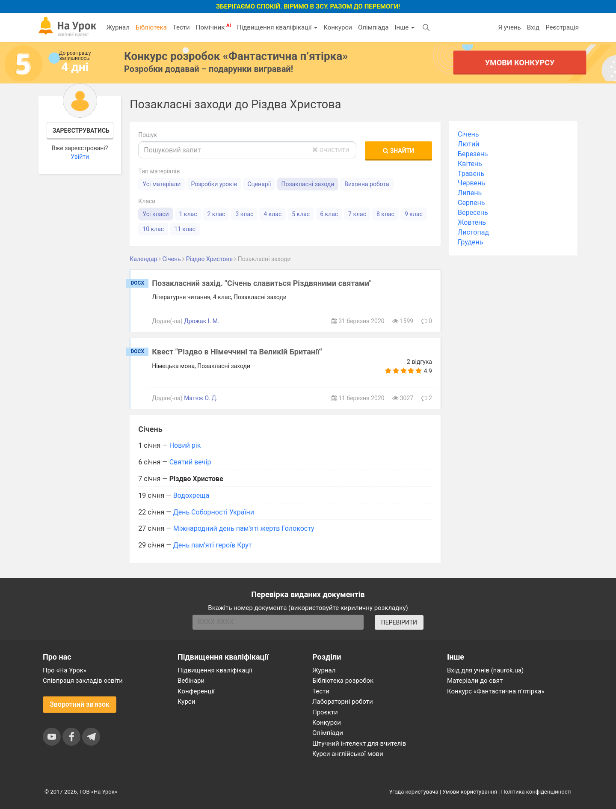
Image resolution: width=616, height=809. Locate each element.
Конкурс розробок (236, 56)
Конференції (196, 691)
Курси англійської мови (347, 754)
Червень (471, 183)
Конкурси (337, 27)
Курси (186, 701)
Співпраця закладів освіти (83, 680)
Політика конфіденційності (536, 791)
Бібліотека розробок (342, 680)
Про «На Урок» (64, 670)
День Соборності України (213, 512)
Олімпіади (327, 733)
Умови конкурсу (519, 62)
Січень (468, 134)
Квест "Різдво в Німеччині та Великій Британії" (237, 351)
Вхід (533, 27)
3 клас (244, 214)
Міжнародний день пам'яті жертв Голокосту (243, 528)
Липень (470, 193)
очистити (330, 150)
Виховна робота (366, 184)
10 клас (153, 229)
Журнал (117, 27)
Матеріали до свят (475, 680)
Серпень (471, 203)
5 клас (301, 214)
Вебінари (191, 680)
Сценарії (259, 184)
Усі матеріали (161, 184)
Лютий (469, 144)
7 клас (357, 214)
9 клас (414, 214)
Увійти (80, 156)
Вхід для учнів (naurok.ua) (485, 670)
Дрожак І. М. (201, 321)
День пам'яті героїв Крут (212, 545)
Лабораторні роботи (342, 701)
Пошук (147, 134)
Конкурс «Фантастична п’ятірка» (495, 691)
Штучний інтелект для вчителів (359, 743)
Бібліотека (151, 27)
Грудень (470, 242)
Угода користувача (413, 791)
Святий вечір (190, 462)
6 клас (329, 214)
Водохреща (191, 495)
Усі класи (155, 214)
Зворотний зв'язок (80, 704)
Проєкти (325, 712)
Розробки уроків (214, 184)
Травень (471, 174)
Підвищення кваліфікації (277, 27)
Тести (181, 27)
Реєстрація (562, 27)
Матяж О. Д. (201, 398)
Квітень (470, 164)
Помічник (213, 27)
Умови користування (469, 791)
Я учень (509, 27)
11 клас (184, 229)
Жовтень (472, 222)
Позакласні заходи (308, 184)
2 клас (216, 214)
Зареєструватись (81, 130)
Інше (404, 27)
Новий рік (185, 445)
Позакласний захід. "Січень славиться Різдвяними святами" (261, 283)
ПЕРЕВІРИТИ (399, 622)
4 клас (272, 214)
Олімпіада (373, 27)
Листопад (473, 232)
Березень (473, 154)
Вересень (473, 212)
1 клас (188, 214)
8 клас (385, 214)
